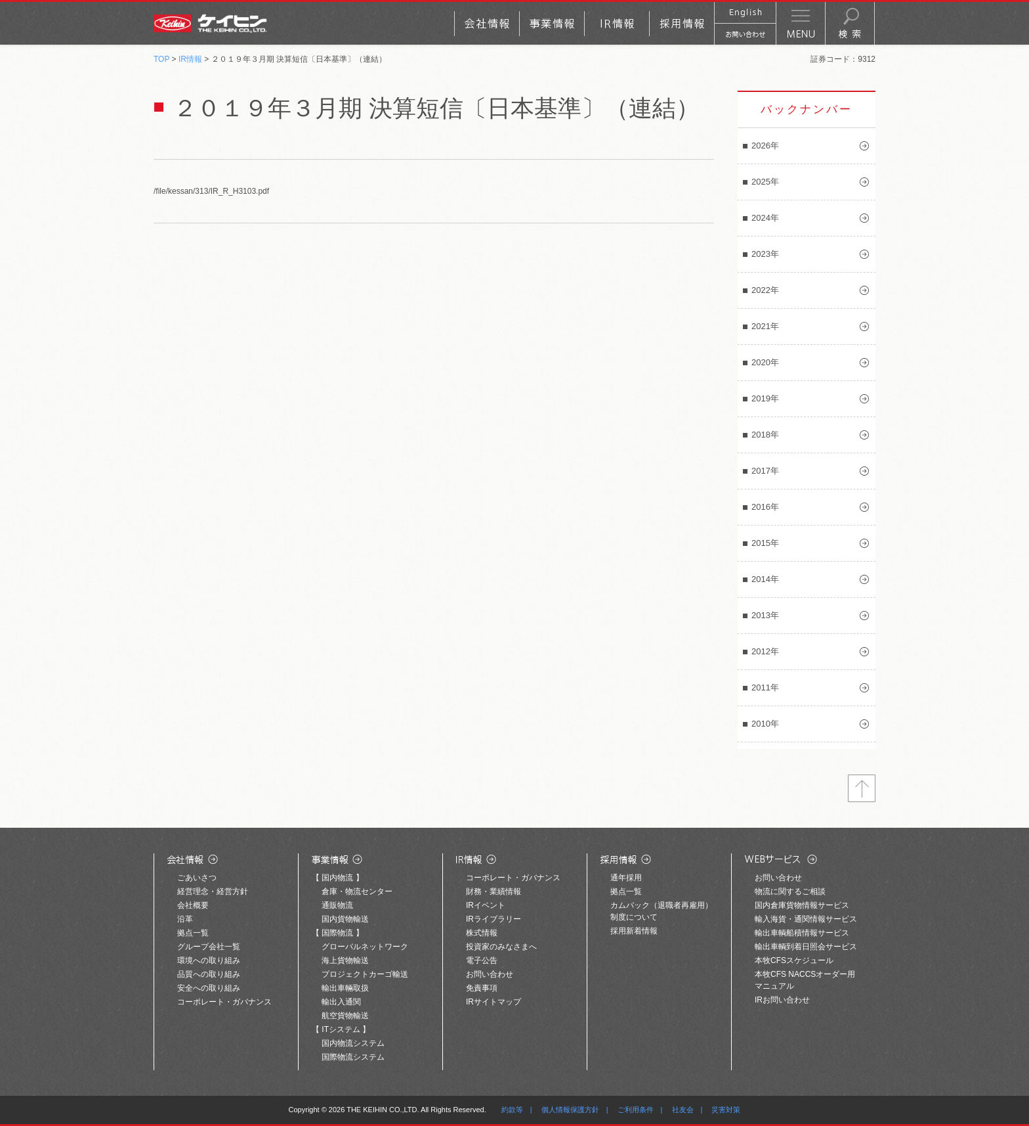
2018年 (765, 434)
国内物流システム (353, 1043)
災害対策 (725, 1110)
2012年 (765, 651)
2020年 (765, 362)
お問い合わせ (489, 974)
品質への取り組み (208, 974)
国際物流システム (353, 1057)
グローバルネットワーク (365, 946)
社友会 (683, 1110)
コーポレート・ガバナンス (224, 1001)
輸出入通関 (341, 1001)
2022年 (765, 290)
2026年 (765, 145)
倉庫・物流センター (357, 891)
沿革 (185, 919)
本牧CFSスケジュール (794, 960)
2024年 (765, 218)
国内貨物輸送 (345, 919)
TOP (161, 59)
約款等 (512, 1110)
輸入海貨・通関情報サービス (806, 919)
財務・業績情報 (493, 891)
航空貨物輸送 (345, 1015)
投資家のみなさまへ (501, 946)
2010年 (765, 724)
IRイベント (485, 905)
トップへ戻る (861, 788)
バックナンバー (806, 109)
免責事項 (481, 988)
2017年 (765, 471)
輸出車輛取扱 (345, 988)
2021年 (765, 326)
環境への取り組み (208, 960)
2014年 (765, 579)
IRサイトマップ (493, 1001)
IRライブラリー (493, 919)
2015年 (765, 543)
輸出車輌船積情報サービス (802, 932)
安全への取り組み (208, 988)
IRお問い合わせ (782, 999)
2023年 (765, 254)
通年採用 (626, 877)
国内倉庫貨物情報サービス (802, 905)
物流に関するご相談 (790, 891)
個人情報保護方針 (570, 1110)
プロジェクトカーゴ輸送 (365, 974)
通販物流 (337, 905)
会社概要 (193, 905)
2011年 (765, 687)
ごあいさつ (197, 877)
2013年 (765, 615)
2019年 (765, 398)
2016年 (765, 507)
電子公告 (481, 960)
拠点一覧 (193, 932)
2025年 (765, 182)
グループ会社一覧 (208, 946)
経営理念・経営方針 (212, 891)
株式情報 (481, 932)
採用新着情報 (634, 930)
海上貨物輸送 (345, 960)
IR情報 (190, 59)
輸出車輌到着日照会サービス (806, 946)
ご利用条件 (636, 1110)
